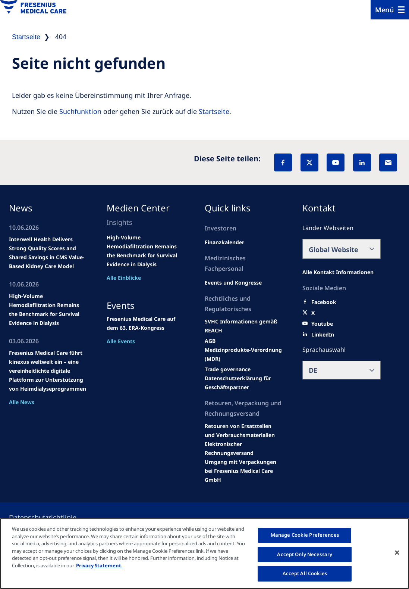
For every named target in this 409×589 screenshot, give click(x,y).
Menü (384, 9)
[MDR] (244, 354)
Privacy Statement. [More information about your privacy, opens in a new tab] (99, 565)
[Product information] (244, 431)
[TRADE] (244, 383)
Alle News (21, 402)
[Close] (397, 553)
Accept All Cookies (305, 573)
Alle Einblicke (124, 277)
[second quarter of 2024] (224, 242)
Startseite (214, 111)
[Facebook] (283, 162)
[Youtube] (322, 323)
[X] (309, 162)
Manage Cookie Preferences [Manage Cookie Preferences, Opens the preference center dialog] (305, 534)
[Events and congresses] (244, 326)
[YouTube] (335, 162)
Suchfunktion (80, 111)
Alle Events (121, 341)
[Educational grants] (210, 341)
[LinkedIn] (362, 162)
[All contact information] (338, 272)
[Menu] (390, 9)
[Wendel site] (233, 282)
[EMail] (388, 162)
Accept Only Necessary (304, 554)
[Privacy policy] (51, 517)
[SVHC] (228, 369)
